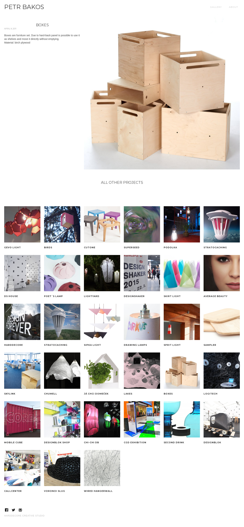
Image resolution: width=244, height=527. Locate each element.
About (233, 7)
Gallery (216, 7)
